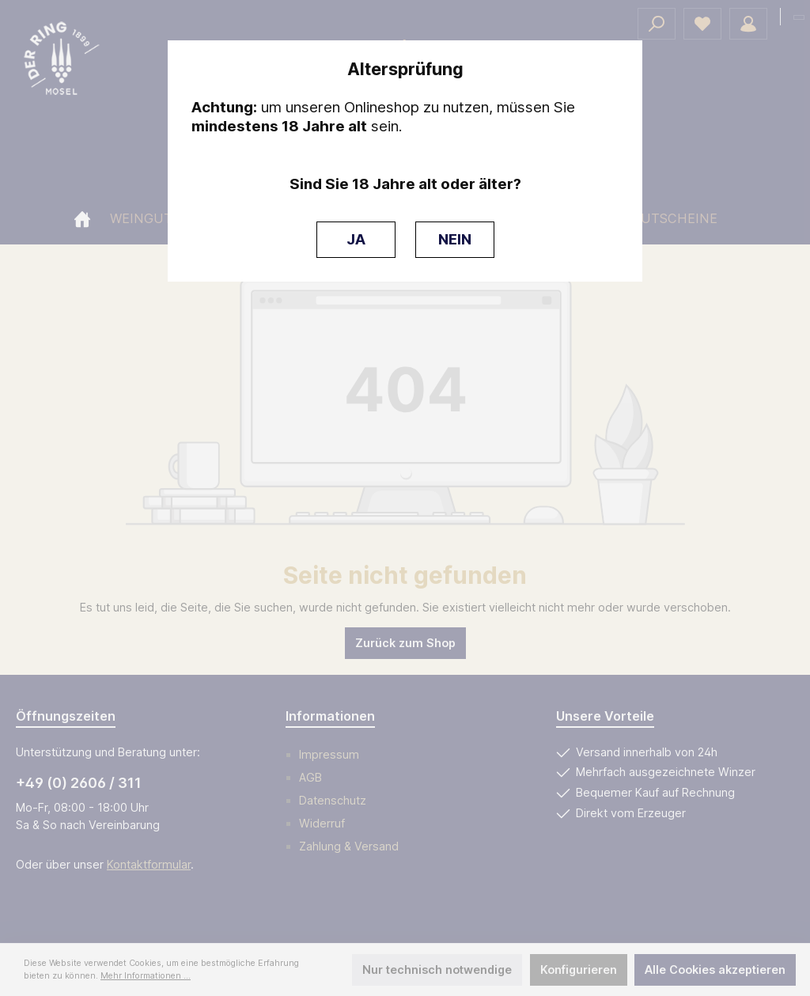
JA (355, 239)
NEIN (454, 239)
